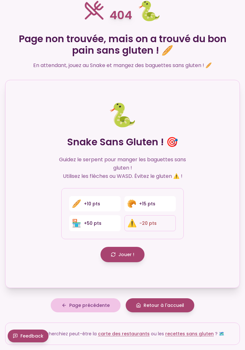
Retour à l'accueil (160, 305)
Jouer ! (122, 254)
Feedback (28, 336)
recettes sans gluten (189, 334)
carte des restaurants (124, 334)
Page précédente (86, 305)
